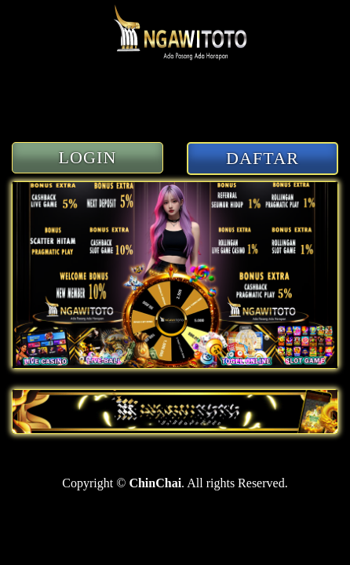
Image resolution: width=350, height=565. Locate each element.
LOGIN (88, 157)
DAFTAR (262, 158)
